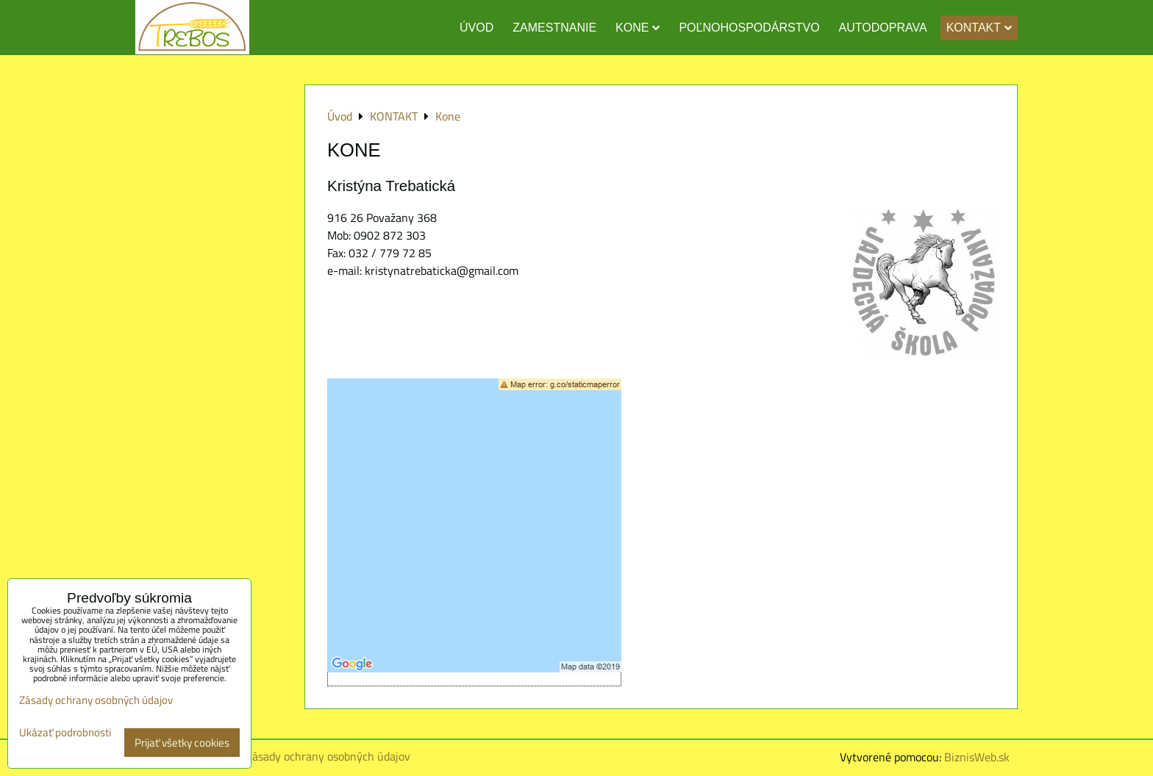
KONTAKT (979, 27)
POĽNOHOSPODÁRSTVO (749, 27)
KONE (637, 27)
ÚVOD (476, 27)
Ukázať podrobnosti (65, 733)
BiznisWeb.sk (977, 757)
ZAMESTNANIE (554, 27)
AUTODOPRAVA (883, 27)
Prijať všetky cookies (182, 742)
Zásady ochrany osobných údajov (328, 756)
